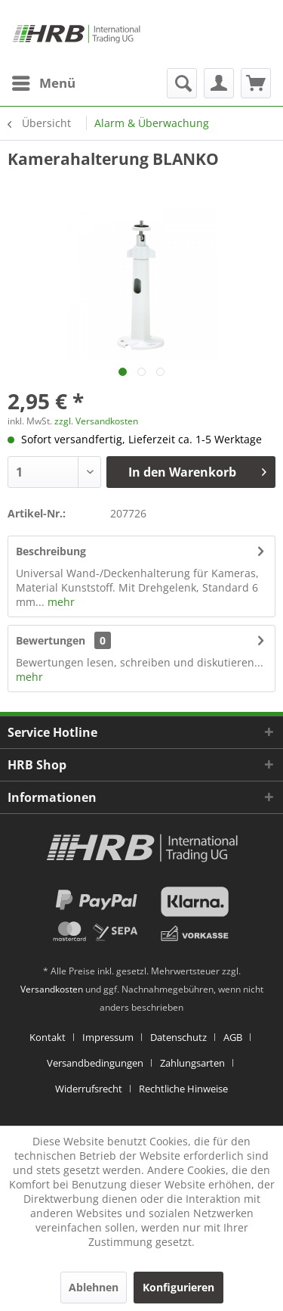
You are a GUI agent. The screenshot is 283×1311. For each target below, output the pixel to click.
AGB (232, 1037)
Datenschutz (178, 1037)
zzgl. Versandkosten (96, 421)
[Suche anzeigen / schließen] (182, 83)
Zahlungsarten (192, 1063)
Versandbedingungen (95, 1063)
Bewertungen (50, 640)
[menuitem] (43, 83)
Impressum (108, 1037)
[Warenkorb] (256, 83)
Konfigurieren (178, 1287)
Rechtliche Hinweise (183, 1088)
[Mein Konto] (219, 83)
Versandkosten (51, 989)
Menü (43, 81)
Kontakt (47, 1037)
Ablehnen (93, 1287)
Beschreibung (51, 551)
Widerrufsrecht (88, 1088)
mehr (60, 602)
